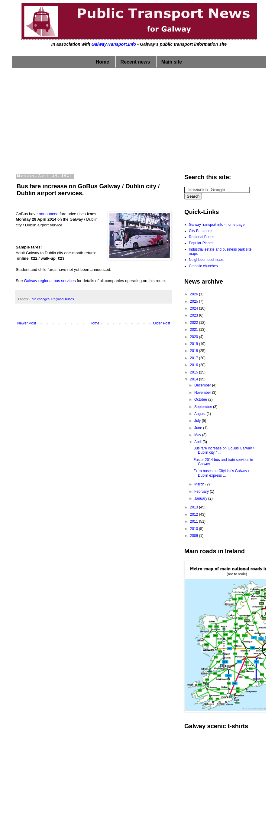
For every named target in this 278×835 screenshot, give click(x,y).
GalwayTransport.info (113, 44)
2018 (194, 351)
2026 (194, 294)
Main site (171, 61)
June (198, 428)
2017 (194, 358)
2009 (194, 536)
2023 (194, 315)
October (201, 399)
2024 (194, 308)
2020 (194, 337)
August (200, 414)
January (201, 498)
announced (48, 214)
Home (102, 61)
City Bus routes (201, 231)
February (202, 491)
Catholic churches (203, 266)
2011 (194, 521)
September (203, 407)
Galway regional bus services (50, 280)
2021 (194, 329)
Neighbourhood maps (206, 260)
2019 (194, 344)
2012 (194, 514)
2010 (194, 529)
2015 (194, 372)
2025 (194, 301)
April (198, 442)
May (198, 435)
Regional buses (62, 299)
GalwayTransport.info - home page (216, 224)
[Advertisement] (139, 119)
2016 (194, 365)
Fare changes (40, 299)
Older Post (161, 323)
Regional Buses (201, 237)
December (203, 385)
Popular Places (201, 243)
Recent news (135, 61)
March (199, 484)
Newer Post (26, 323)
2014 (194, 379)
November (203, 392)
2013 (194, 507)
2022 (194, 323)
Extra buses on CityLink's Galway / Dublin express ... (221, 473)
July (198, 421)
